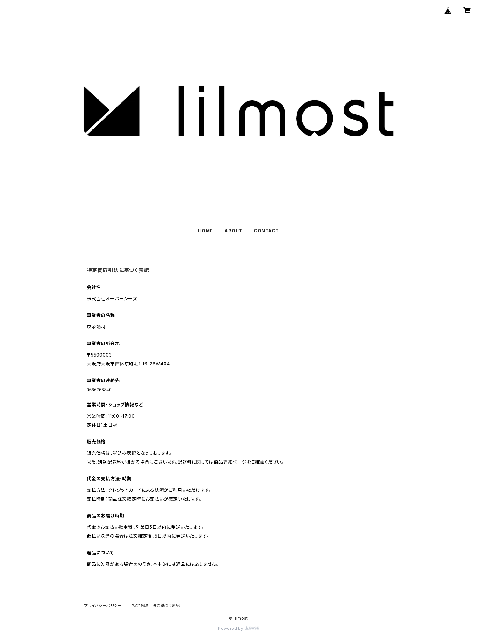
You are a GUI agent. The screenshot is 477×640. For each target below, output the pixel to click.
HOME (205, 230)
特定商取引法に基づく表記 (156, 605)
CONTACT (266, 230)
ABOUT (233, 230)
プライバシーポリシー (103, 605)
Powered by (238, 628)
